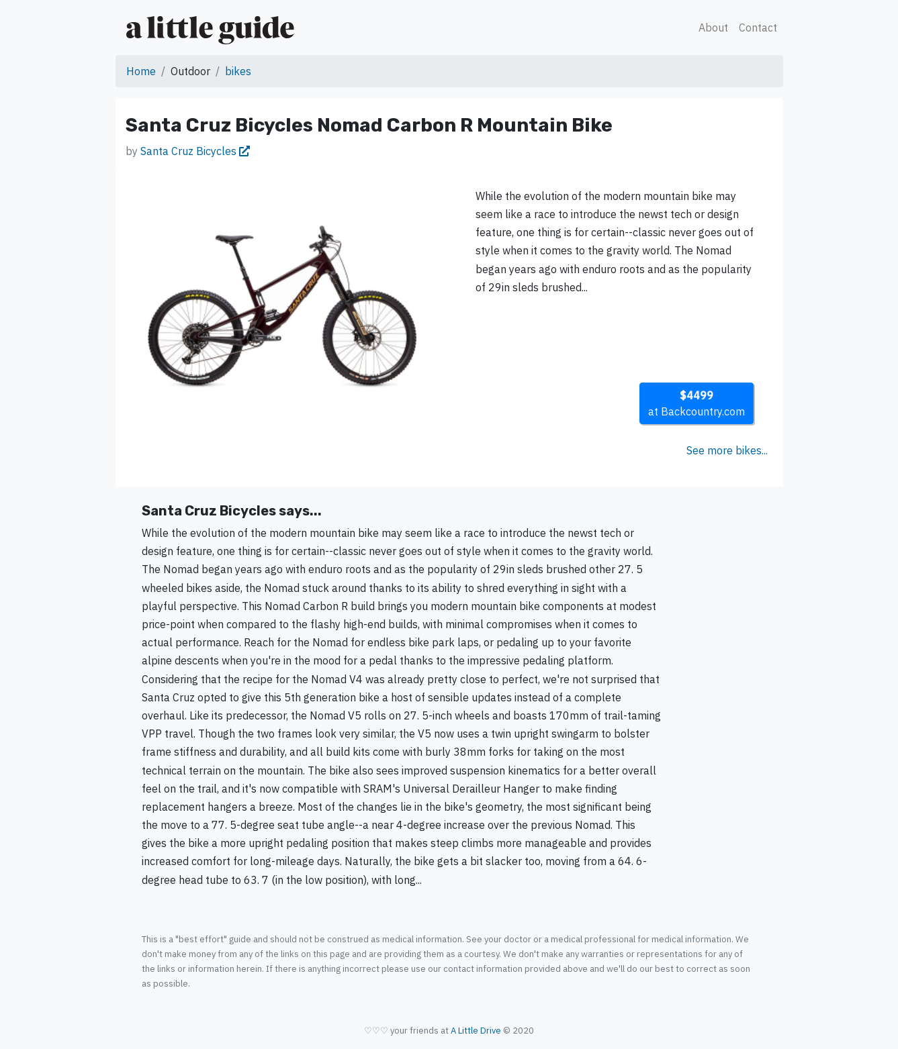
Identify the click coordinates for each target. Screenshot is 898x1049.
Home (141, 71)
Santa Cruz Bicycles (195, 151)
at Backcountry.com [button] (696, 403)
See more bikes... (727, 450)
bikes (238, 71)
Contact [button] (758, 27)
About (713, 27)
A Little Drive (476, 1030)
